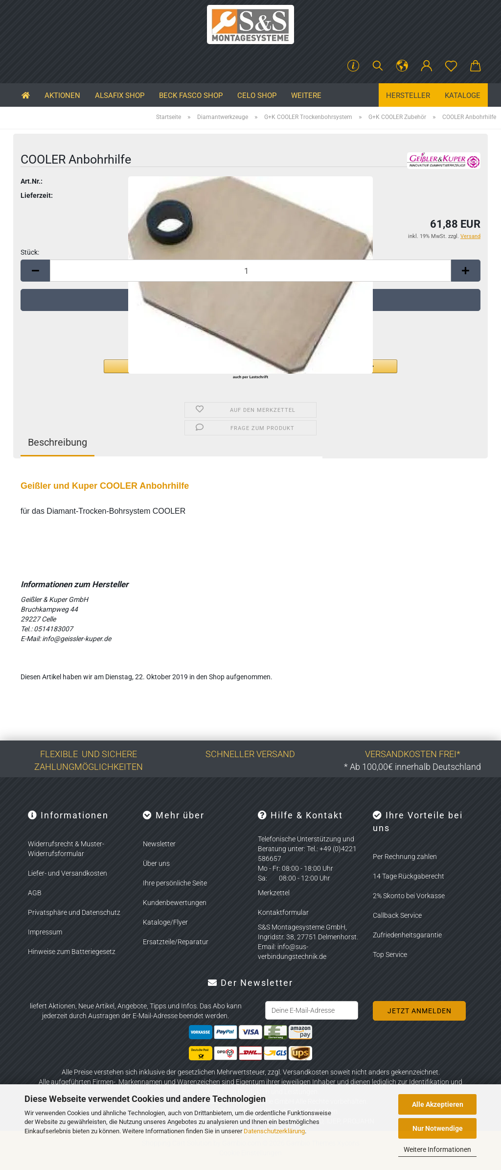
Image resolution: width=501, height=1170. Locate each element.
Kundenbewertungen (174, 903)
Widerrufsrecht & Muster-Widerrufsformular (66, 849)
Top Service (390, 954)
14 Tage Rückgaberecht (408, 876)
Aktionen (62, 95)
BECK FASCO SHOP (191, 95)
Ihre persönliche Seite (175, 883)
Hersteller (408, 95)
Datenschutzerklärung (274, 1131)
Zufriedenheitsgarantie (407, 935)
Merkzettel (274, 893)
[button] (402, 66)
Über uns (156, 863)
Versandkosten (306, 1072)
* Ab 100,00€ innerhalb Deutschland (412, 767)
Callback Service (397, 915)
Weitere (306, 95)
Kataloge (462, 95)
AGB (35, 893)
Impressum (45, 932)
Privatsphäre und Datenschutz (74, 912)
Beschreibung (57, 442)
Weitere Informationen (437, 1149)
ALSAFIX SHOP (119, 95)
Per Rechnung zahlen (405, 856)
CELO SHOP (256, 95)
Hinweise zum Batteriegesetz (71, 951)
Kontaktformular (283, 912)
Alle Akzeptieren (437, 1104)
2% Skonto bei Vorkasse (409, 896)
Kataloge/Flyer (165, 922)
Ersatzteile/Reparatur (175, 942)
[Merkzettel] (451, 66)
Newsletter (159, 844)
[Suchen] (377, 66)
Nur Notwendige (437, 1128)
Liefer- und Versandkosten (67, 873)
